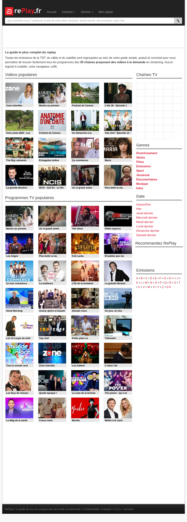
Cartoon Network (158, 128)
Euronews (140, 121)
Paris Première (168, 107)
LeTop (140, 135)
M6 (140, 93)
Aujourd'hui (143, 204)
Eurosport (168, 121)
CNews (158, 114)
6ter (168, 100)
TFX (177, 93)
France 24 (149, 121)
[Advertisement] (93, 36)
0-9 (168, 287)
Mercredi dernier (146, 217)
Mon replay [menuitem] (106, 12)
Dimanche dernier (147, 230)
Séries (140, 157)
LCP (149, 135)
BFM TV (168, 114)
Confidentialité (91, 509)
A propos (106, 509)
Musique (142, 183)
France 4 (140, 100)
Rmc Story (140, 107)
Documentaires (146, 179)
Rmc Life (149, 107)
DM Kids (177, 128)
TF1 (140, 86)
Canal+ (168, 86)
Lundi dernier (144, 226)
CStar (149, 100)
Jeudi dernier (144, 213)
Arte (149, 93)
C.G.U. (118, 509)
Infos (139, 188)
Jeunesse (143, 175)
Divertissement (146, 153)
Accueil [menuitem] (51, 12)
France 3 (158, 86)
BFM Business (177, 114)
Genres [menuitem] (87, 12)
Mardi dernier (144, 222)
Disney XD (168, 128)
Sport (140, 170)
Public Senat (158, 135)
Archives (129, 509)
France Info (149, 114)
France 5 (177, 86)
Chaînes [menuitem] (68, 12)
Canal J (149, 128)
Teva (158, 107)
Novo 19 (140, 114)
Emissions (143, 166)
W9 (158, 93)
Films (140, 161)
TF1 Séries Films (158, 100)
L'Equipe (177, 121)
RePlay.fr (10, 509)
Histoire (168, 135)
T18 (177, 107)
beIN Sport (158, 121)
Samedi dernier (146, 235)
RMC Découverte (177, 100)
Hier (139, 208)
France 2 (149, 86)
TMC (168, 93)
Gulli (140, 128)
